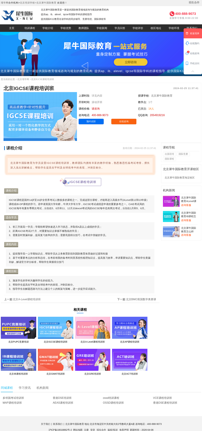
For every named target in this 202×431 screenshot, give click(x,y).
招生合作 (194, 2)
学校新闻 (101, 28)
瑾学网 (4, 2)
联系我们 (57, 424)
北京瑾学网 (23, 79)
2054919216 (157, 115)
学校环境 (174, 28)
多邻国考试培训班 (13, 397)
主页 (11, 28)
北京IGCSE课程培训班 (42, 79)
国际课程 (169, 158)
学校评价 (138, 28)
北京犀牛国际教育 (46, 2)
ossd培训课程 (111, 397)
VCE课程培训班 (162, 397)
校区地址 (156, 28)
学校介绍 (47, 28)
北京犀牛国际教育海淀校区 (180, 177)
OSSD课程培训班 (113, 402)
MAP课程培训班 (12, 402)
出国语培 (169, 154)
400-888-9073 (185, 14)
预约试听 (91, 121)
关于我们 (45, 424)
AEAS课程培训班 (63, 402)
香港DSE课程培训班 (165, 402)
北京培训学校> (28, 2)
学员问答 (120, 28)
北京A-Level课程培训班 (27, 299)
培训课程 (29, 28)
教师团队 (83, 28)
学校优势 (65, 28)
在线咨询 (124, 121)
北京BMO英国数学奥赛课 (141, 299)
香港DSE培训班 (62, 397)
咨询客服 (186, 205)
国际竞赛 (183, 154)
